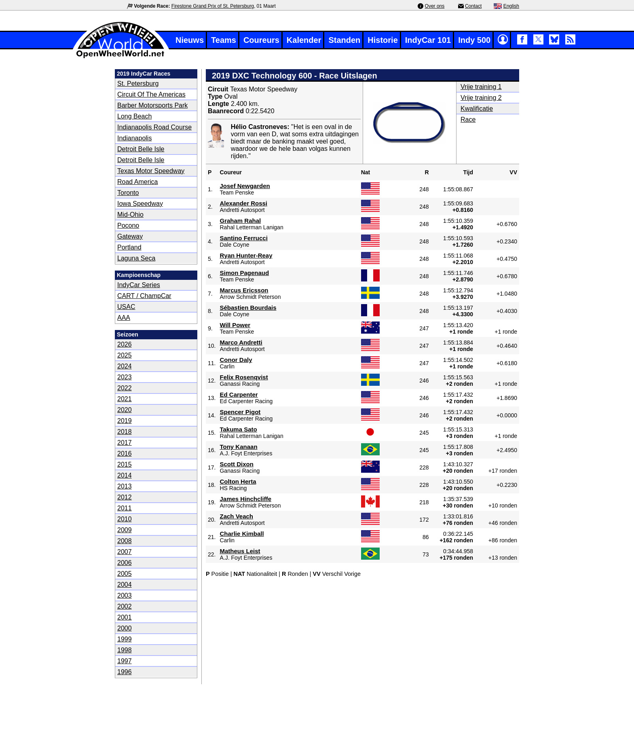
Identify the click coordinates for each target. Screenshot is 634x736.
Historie (382, 40)
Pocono (128, 225)
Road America (137, 181)
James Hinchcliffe (245, 498)
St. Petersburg (137, 83)
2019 (124, 420)
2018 (124, 431)
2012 (124, 497)
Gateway (130, 236)
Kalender (304, 40)
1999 (124, 639)
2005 (124, 573)
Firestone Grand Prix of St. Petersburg (212, 6)
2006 (124, 562)
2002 (124, 606)
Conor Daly (236, 359)
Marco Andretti (241, 342)
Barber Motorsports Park (152, 105)
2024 (124, 366)
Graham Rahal (240, 220)
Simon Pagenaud (244, 272)
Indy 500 (474, 40)
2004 (124, 584)
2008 (124, 540)
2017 (124, 442)
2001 (124, 617)
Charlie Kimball (242, 533)
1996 (124, 671)
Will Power (235, 324)
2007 (124, 551)
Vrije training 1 (481, 86)
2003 (124, 595)
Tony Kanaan (238, 446)
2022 (124, 388)
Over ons (435, 6)
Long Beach (134, 116)
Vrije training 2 (481, 97)
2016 (124, 453)
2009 (124, 530)
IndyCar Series (138, 284)
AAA (123, 317)
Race (468, 119)
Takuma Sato (238, 429)
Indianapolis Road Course (154, 127)
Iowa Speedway (140, 203)
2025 (124, 355)
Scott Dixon (236, 464)
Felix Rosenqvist (244, 377)
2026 (124, 344)
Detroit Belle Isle (141, 149)
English (511, 6)
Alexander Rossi (243, 203)
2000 (124, 628)
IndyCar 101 (428, 40)
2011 (124, 508)
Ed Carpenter (239, 394)
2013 (124, 486)
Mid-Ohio (130, 214)
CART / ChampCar (144, 295)
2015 (124, 464)
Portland (129, 247)
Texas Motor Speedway (150, 170)
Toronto (128, 192)
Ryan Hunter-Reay (246, 255)
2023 (124, 377)
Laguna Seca (136, 258)
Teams (223, 40)
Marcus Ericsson (244, 290)
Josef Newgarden (245, 185)
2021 (124, 398)
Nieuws (189, 40)
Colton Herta (238, 481)
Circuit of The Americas (151, 94)
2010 (124, 519)
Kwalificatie (477, 108)
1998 (124, 650)
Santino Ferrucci (243, 238)
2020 (124, 409)
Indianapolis (134, 138)
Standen (344, 40)
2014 (124, 475)
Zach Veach (236, 516)
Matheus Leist (240, 551)
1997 (124, 661)
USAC (126, 306)
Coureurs (261, 40)
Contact (473, 6)
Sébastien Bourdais (248, 307)
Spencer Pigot (240, 411)
